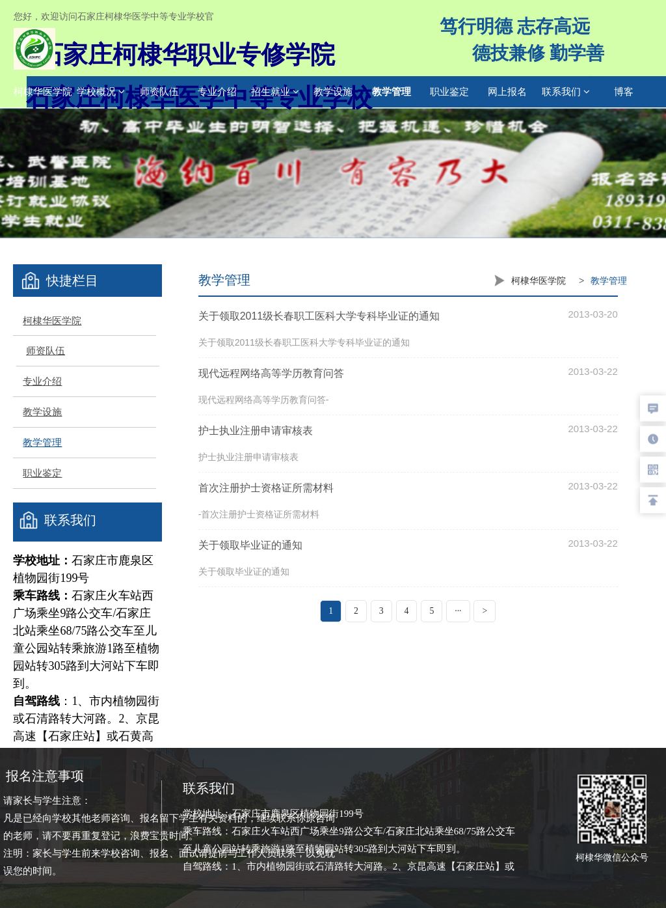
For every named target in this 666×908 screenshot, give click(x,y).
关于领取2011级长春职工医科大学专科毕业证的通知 (319, 316)
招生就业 (275, 91)
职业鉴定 (449, 91)
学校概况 (101, 91)
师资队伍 (159, 91)
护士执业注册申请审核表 (255, 430)
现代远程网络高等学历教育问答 (271, 373)
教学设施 (333, 91)
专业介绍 (217, 91)
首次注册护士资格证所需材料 (266, 487)
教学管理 (391, 91)
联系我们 (566, 91)
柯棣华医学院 (43, 91)
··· (458, 611)
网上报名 (507, 91)
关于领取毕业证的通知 (250, 545)
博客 (623, 91)
